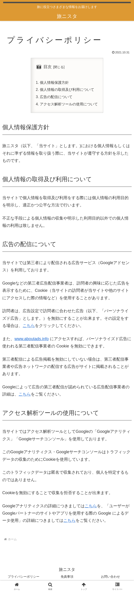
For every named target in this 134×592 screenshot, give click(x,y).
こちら (29, 326)
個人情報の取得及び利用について (67, 90)
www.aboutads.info (31, 339)
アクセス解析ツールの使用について (69, 105)
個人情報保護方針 (54, 83)
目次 (47, 66)
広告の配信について (56, 97)
